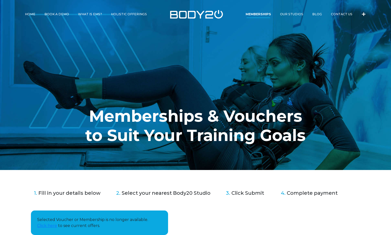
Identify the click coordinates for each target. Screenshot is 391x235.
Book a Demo (56, 14)
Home (30, 14)
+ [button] (363, 13)
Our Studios (291, 14)
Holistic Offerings (129, 14)
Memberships (258, 14)
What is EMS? (90, 14)
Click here (47, 225)
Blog (317, 14)
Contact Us (341, 14)
